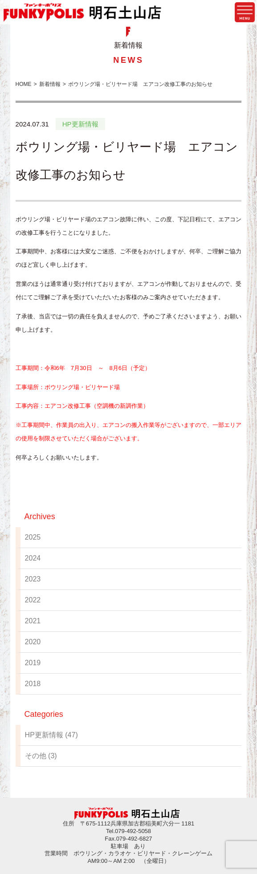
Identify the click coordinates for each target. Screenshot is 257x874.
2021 (33, 621)
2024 (33, 558)
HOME (24, 84)
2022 (33, 600)
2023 (33, 579)
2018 (33, 683)
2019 (33, 663)
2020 (33, 642)
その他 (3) (41, 756)
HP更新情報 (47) (51, 735)
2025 (33, 537)
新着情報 (50, 84)
